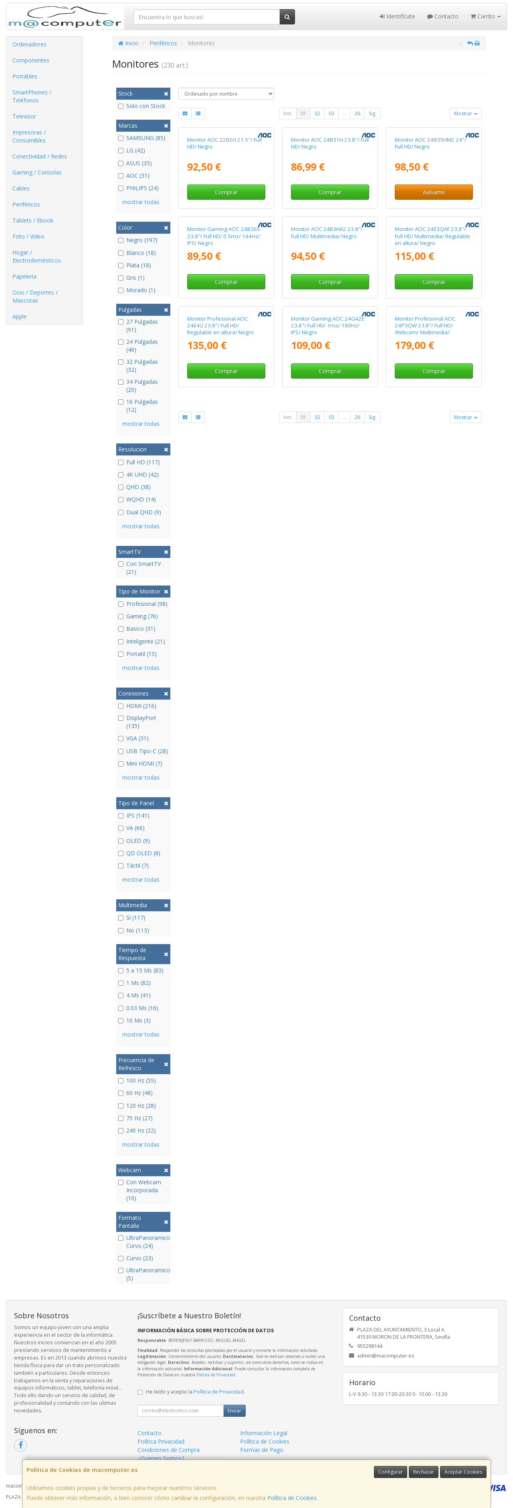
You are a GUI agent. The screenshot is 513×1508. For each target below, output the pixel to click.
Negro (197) (138, 240)
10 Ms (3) (134, 1020)
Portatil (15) (137, 654)
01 (303, 113)
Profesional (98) (143, 604)
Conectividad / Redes (39, 156)
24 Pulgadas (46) (138, 345)
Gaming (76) (138, 616)
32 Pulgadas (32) (138, 365)
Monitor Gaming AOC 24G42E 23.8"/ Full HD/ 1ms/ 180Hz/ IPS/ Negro (327, 545)
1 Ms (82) (134, 983)
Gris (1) (131, 277)
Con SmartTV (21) (139, 568)
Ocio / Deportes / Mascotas (35, 296)
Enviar (234, 1410)
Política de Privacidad (215, 1375)
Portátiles (24, 76)
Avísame (434, 265)
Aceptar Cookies (463, 1471)
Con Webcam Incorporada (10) (139, 1190)
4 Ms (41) (134, 995)
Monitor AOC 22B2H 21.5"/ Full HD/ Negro (224, 216)
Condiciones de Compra (168, 1450)
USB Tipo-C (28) (143, 751)
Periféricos (26, 204)
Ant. (287, 113)
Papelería (24, 276)
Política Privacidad (160, 1441)
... (344, 113)
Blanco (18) (137, 253)
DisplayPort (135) (137, 722)
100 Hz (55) (137, 1080)
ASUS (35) (135, 163)
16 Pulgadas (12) (138, 405)
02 (317, 113)
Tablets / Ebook (32, 220)
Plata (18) (134, 265)
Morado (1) (137, 290)
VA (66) (131, 828)
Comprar (226, 265)
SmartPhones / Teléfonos (31, 96)
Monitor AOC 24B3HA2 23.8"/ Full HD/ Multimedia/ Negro (327, 379)
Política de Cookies (292, 1498)
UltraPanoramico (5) (143, 1274)
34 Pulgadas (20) (138, 385)
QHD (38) (134, 487)
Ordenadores (29, 44)
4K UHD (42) (138, 474)
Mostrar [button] (465, 113)
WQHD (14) (137, 499)
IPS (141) (133, 815)
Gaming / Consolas (37, 172)
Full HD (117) (139, 462)
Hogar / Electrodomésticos (36, 256)
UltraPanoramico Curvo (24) (143, 1241)
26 (357, 113)
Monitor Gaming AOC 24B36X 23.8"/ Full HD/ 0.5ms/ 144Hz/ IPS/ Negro (223, 382)
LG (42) (131, 150)
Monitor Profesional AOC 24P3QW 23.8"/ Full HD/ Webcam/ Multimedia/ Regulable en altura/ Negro (428, 549)
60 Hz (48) (135, 1093)
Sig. (372, 113)
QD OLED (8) (139, 853)
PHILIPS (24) (138, 188)
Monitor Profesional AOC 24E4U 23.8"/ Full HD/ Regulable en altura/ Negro (220, 545)
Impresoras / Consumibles (29, 136)
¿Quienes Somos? (160, 1458)
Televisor (24, 116)
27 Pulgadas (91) (138, 325)
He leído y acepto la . (195, 1391)
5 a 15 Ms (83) (141, 970)
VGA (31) (133, 738)
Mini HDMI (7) (140, 763)
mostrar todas (141, 202)
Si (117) (131, 917)
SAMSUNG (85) (142, 138)
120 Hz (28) (137, 1105)
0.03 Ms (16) (138, 1008)
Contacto (442, 16)
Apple (19, 316)
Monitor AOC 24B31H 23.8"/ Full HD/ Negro (330, 216)
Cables (21, 188)
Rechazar (423, 1471)
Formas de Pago (261, 1450)
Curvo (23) (135, 1258)
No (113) (133, 930)
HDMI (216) (137, 706)
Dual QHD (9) (139, 512)
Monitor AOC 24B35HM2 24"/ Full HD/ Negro (431, 216)
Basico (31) (137, 628)
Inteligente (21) (141, 641)
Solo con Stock (141, 106)
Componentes (30, 60)
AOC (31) (133, 175)
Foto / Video (28, 236)
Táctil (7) (133, 865)
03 (331, 113)
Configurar (390, 1471)
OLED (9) (134, 840)
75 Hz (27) (135, 1118)
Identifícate (397, 16)
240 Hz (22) (137, 1130)
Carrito (486, 16)
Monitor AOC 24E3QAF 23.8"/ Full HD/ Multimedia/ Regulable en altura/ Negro (432, 382)
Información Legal (263, 1433)
